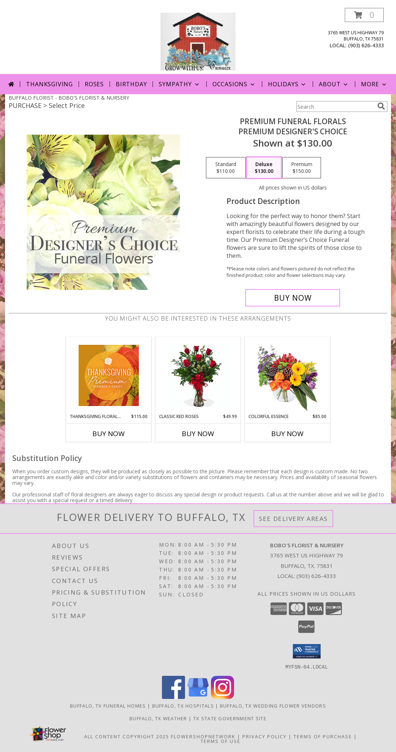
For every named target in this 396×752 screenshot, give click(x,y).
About (334, 84)
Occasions (234, 84)
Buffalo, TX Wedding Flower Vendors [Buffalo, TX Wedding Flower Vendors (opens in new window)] (273, 705)
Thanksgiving (49, 84)
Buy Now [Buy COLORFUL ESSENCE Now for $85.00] (287, 433)
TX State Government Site (230, 718)
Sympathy (179, 84)
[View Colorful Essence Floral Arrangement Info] (288, 375)
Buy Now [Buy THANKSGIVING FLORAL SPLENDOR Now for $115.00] (108, 433)
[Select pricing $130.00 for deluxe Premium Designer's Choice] (264, 167)
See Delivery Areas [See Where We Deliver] (293, 518)
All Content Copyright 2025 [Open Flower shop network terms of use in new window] (126, 736)
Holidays (287, 84)
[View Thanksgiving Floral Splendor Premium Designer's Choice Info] (109, 375)
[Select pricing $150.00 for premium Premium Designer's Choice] (302, 167)
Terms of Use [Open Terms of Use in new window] (221, 741)
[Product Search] (335, 106)
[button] (364, 15)
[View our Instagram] (222, 696)
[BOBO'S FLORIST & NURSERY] (198, 41)
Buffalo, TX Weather (158, 718)
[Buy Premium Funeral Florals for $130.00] (292, 298)
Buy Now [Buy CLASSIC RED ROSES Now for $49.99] (198, 433)
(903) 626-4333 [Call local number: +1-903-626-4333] (366, 45)
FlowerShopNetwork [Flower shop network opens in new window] (203, 736)
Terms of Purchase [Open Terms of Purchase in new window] (323, 736)
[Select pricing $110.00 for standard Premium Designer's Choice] (225, 167)
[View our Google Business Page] (198, 696)
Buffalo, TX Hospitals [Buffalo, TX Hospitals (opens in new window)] (183, 705)
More (374, 84)
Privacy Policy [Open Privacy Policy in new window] (264, 736)
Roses (94, 84)
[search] (381, 106)
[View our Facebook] (173, 696)
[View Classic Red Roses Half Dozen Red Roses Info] (198, 375)
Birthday (131, 84)
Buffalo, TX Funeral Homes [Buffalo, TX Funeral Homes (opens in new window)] (108, 705)
